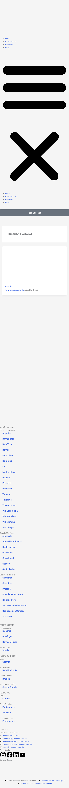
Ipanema (6, 631)
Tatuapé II (7, 499)
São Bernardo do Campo (14, 605)
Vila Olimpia (8, 527)
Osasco (6, 563)
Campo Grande (9, 687)
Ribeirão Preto (9, 600)
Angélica (6, 433)
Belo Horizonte (9, 670)
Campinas (7, 577)
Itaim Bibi (7, 461)
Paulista (6, 477)
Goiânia (6, 661)
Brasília (8, 286)
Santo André (8, 569)
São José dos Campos (13, 611)
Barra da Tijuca (9, 642)
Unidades (9, 44)
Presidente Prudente (12, 594)
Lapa (4, 466)
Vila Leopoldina (10, 511)
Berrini (5, 450)
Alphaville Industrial (12, 541)
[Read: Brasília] (34, 264)
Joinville (6, 712)
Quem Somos (10, 42)
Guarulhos (7, 552)
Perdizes (6, 483)
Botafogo (7, 636)
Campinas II (8, 583)
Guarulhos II (8, 558)
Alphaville (7, 536)
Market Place (8, 472)
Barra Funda (8, 438)
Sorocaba (7, 616)
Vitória (5, 650)
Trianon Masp (9, 505)
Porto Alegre (8, 721)
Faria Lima (7, 455)
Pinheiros (7, 488)
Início (7, 39)
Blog (7, 47)
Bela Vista (7, 444)
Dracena (6, 589)
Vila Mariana (8, 522)
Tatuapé (6, 494)
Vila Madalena (9, 516)
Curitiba (6, 698)
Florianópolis (8, 707)
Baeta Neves (8, 547)
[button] (34, 122)
